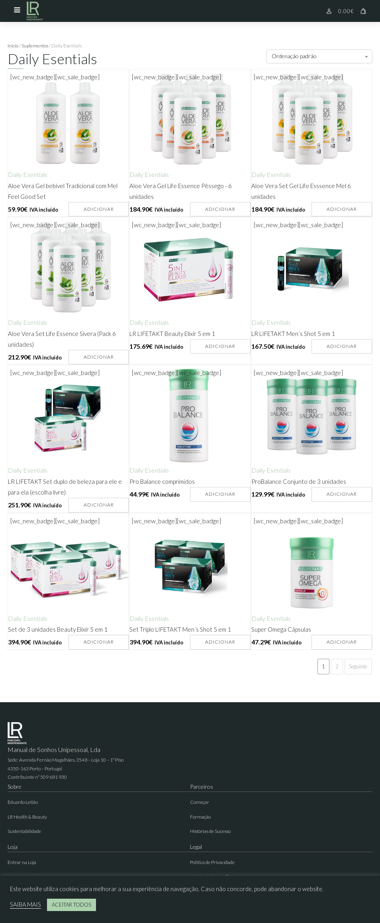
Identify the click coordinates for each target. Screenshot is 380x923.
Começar (199, 802)
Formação (200, 817)
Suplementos (35, 46)
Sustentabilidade (24, 831)
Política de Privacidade (212, 862)
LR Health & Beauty (27, 817)
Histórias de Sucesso (210, 831)
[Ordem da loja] (319, 56)
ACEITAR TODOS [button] (71, 904)
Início (13, 46)
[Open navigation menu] (17, 10)
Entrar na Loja (22, 862)
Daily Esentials (27, 174)
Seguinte (358, 666)
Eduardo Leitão (23, 802)
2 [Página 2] (337, 666)
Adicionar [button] (99, 209)
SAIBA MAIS (25, 904)
